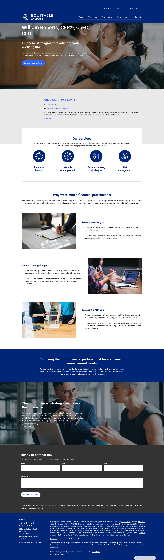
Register (130, 2)
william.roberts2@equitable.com (58, 108)
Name (23, 463)
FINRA (140, 522)
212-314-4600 (125, 522)
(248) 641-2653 (52, 105)
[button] (81, 10)
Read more (48, 119)
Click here (53, 539)
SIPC (143, 522)
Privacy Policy (120, 2)
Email (64, 463)
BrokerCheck (96, 552)
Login (138, 2)
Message (24, 476)
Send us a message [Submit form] (30, 495)
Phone (106, 463)
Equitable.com (107, 2)
